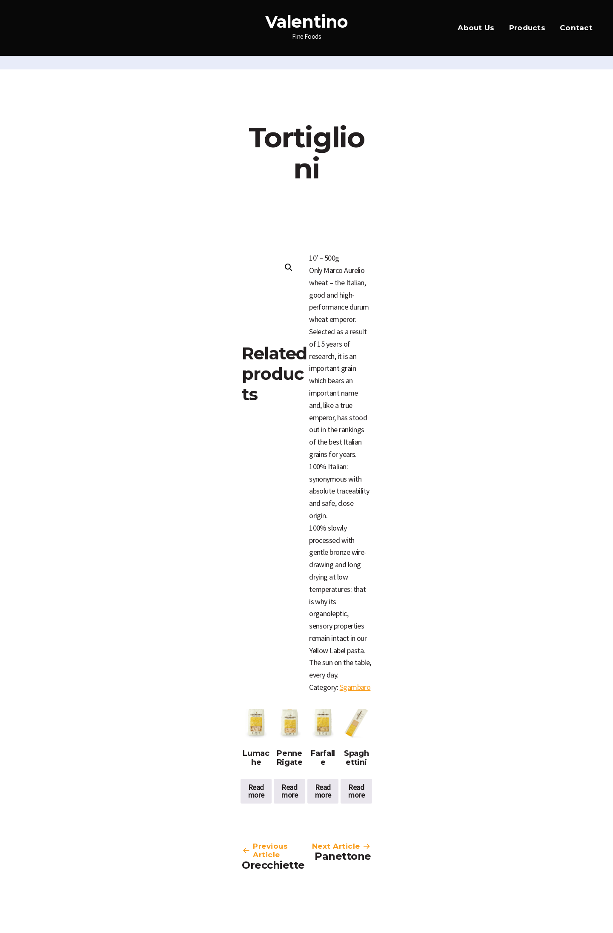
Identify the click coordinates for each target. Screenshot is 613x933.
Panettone (343, 856)
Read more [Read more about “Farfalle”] (323, 791)
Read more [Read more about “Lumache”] (256, 791)
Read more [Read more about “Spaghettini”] (356, 791)
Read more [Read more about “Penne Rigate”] (289, 791)
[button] (288, 267)
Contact (576, 27)
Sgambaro (355, 687)
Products (527, 27)
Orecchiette (273, 865)
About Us (476, 27)
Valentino (306, 21)
